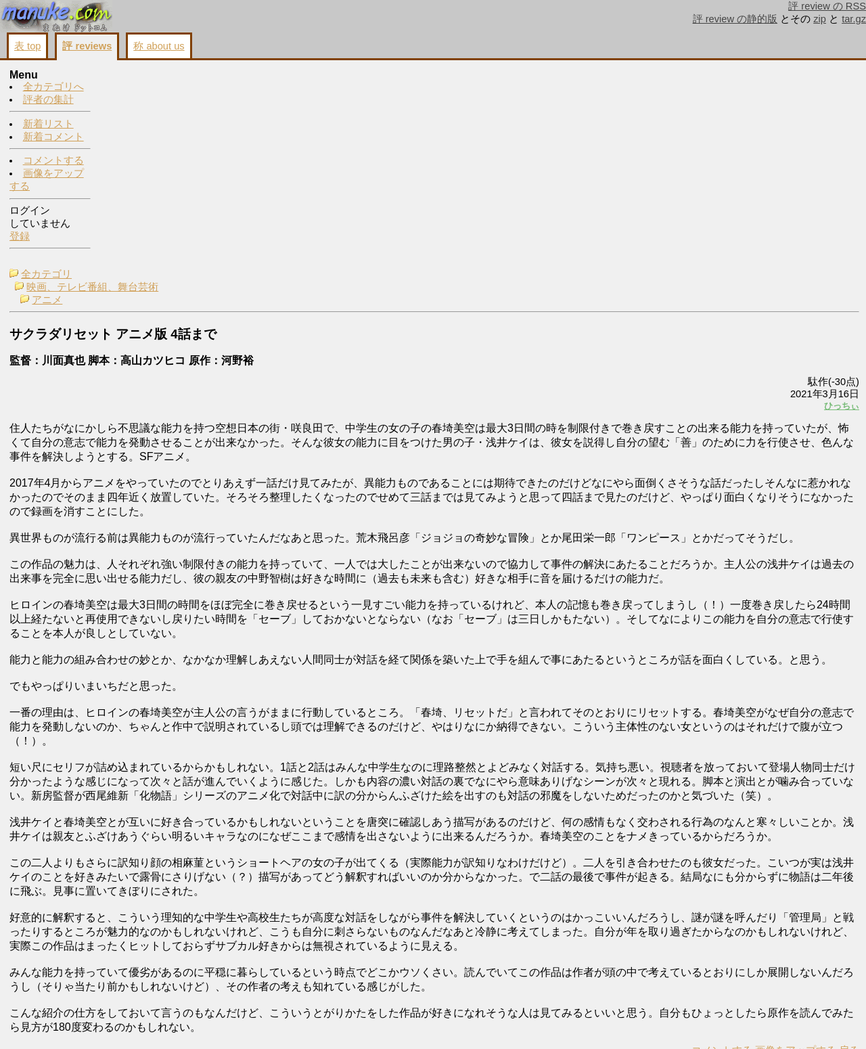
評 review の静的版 (735, 19)
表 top (27, 46)
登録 (19, 236)
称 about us (158, 46)
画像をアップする (626, 1022)
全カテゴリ (141, 75)
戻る (680, 1022)
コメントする (53, 161)
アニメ (142, 101)
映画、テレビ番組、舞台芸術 (187, 88)
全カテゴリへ (53, 87)
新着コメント (53, 137)
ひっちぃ (672, 207)
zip (819, 19)
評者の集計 (48, 100)
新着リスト (48, 124)
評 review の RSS (827, 6)
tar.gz (854, 19)
